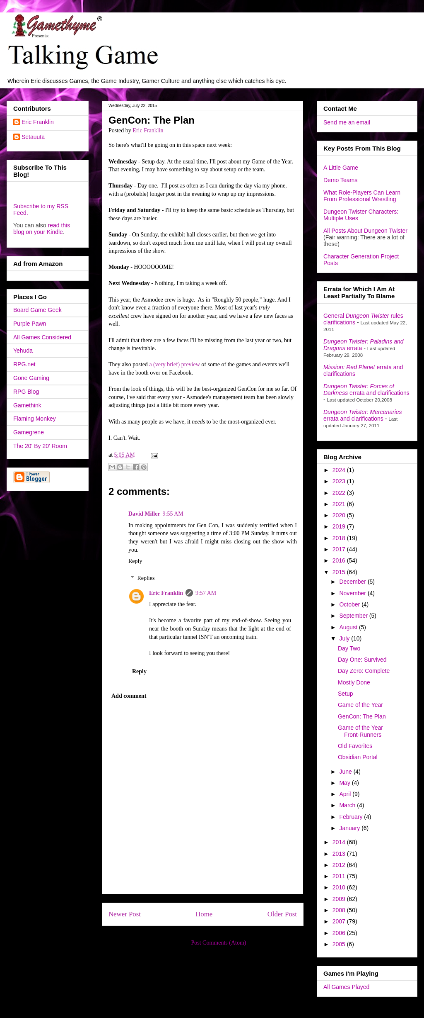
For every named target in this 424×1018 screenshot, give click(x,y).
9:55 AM (173, 514)
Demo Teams (340, 180)
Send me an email (346, 122)
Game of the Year (360, 704)
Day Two (349, 648)
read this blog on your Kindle (41, 228)
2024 (339, 470)
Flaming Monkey (34, 418)
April (345, 794)
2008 (339, 910)
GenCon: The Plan (362, 716)
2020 (339, 515)
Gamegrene (28, 432)
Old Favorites (355, 746)
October (350, 604)
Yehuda (23, 350)
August (349, 627)
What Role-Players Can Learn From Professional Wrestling (361, 195)
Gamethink (27, 405)
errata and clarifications (366, 389)
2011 (339, 876)
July (345, 638)
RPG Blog (26, 391)
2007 (339, 921)
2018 (339, 538)
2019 (339, 526)
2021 (339, 504)
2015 (339, 572)
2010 (339, 887)
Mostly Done (354, 682)
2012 (339, 865)
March (348, 805)
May (345, 782)
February (351, 816)
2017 (339, 549)
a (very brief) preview (174, 364)
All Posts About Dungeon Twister (365, 230)
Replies (145, 578)
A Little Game (340, 167)
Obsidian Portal (358, 757)
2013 (339, 853)
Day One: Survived (362, 659)
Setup (345, 693)
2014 (339, 842)
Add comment (128, 696)
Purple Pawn (29, 323)
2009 (339, 899)
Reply (135, 561)
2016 (339, 560)
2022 (339, 493)
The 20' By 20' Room (40, 446)
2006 (339, 933)
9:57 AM (205, 593)
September (354, 615)
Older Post (282, 914)
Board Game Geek (37, 310)
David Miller (144, 514)
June (346, 771)
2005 (339, 944)
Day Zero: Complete (364, 670)
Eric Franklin (166, 593)
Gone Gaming (31, 378)
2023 (339, 481)
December (353, 581)
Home (203, 914)
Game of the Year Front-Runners (360, 731)
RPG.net (24, 364)
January (350, 828)
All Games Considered (42, 337)
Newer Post (124, 914)
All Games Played (346, 987)
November (353, 593)
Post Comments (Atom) (218, 943)
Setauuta (33, 137)
